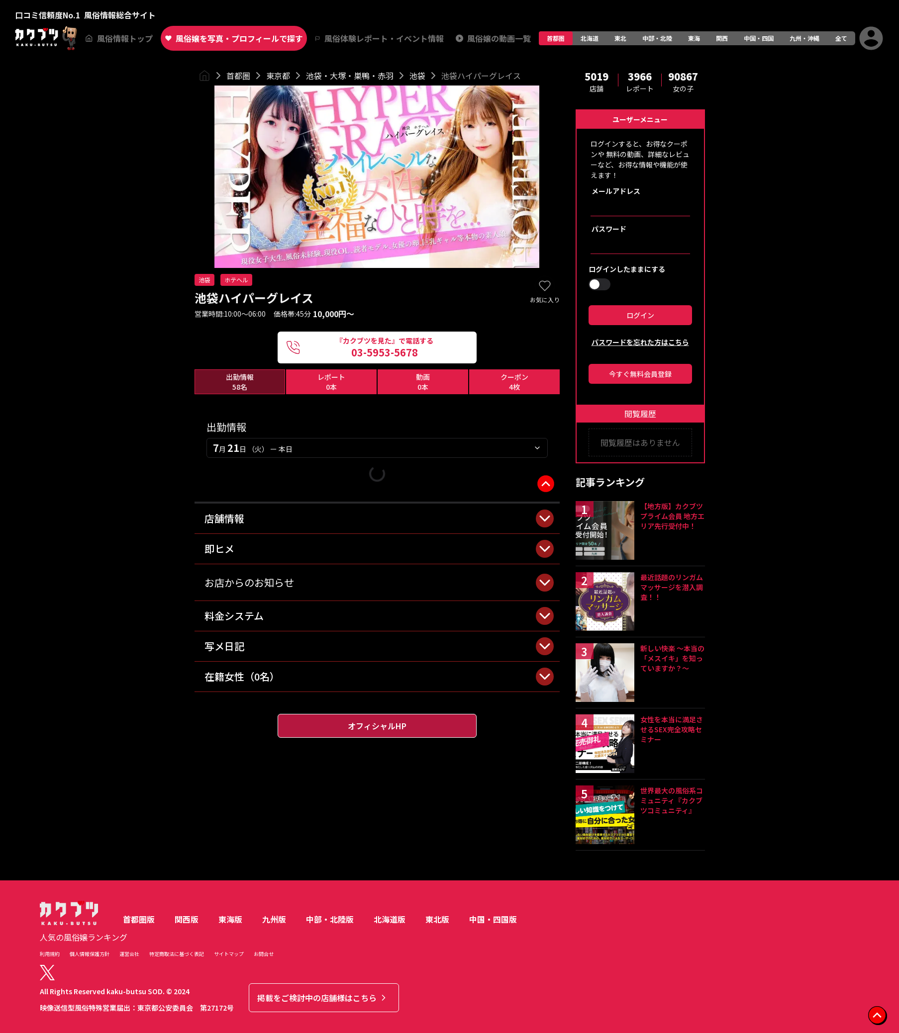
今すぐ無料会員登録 (640, 374)
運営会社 (129, 953)
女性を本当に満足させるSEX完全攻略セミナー (671, 729)
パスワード (609, 229)
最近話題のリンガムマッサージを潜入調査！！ (671, 587)
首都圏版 (139, 919)
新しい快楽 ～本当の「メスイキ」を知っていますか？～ (672, 658)
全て (841, 38)
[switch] (599, 284)
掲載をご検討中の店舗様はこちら (323, 998)
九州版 (274, 919)
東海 (694, 38)
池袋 (417, 76)
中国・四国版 (493, 919)
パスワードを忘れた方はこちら (640, 342)
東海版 (230, 919)
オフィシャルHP (377, 726)
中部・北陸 (657, 38)
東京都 (278, 76)
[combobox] (377, 448)
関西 (722, 38)
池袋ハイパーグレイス (481, 76)
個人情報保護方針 (89, 953)
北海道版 (389, 919)
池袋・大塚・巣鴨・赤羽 (350, 76)
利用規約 (50, 953)
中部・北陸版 (330, 919)
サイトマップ (229, 953)
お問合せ (264, 953)
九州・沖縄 (804, 38)
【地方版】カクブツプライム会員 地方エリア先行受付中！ (672, 516)
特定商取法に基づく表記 (176, 953)
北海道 (590, 38)
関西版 (187, 919)
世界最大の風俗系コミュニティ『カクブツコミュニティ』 (671, 800)
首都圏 (556, 38)
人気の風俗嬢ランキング (83, 937)
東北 (620, 38)
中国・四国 (759, 38)
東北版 (437, 919)
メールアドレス (616, 191)
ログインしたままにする (627, 269)
